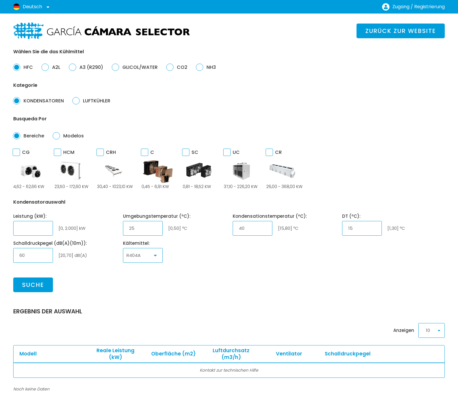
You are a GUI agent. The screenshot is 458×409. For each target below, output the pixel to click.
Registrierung (429, 6)
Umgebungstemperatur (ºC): (157, 216)
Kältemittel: (136, 243)
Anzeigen (419, 330)
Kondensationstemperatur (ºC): (270, 216)
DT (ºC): (351, 216)
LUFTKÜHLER (91, 100)
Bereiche (28, 135)
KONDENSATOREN (38, 100)
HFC (23, 67)
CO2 (176, 67)
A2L (51, 67)
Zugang (400, 6)
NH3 (206, 67)
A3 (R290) (86, 67)
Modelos (68, 135)
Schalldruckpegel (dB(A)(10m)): (50, 243)
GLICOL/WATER (135, 67)
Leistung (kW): (30, 216)
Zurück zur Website (400, 31)
